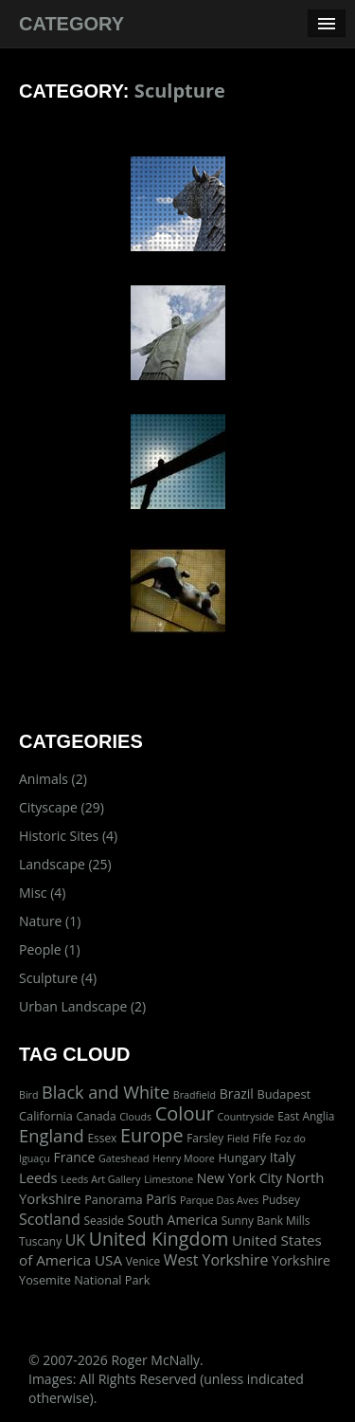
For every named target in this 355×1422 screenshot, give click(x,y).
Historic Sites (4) (68, 836)
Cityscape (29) (61, 807)
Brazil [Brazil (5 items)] (237, 1094)
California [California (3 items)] (46, 1115)
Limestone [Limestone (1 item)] (168, 1179)
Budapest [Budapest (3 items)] (284, 1094)
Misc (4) (42, 893)
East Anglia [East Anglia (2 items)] (305, 1115)
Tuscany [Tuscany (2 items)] (40, 1241)
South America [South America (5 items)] (173, 1220)
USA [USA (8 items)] (108, 1259)
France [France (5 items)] (75, 1157)
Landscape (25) (65, 864)
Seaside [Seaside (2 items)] (103, 1220)
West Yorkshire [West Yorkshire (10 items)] (216, 1259)
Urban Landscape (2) (82, 1006)
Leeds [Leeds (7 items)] (38, 1177)
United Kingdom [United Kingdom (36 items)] (159, 1238)
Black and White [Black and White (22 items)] (105, 1092)
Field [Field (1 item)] (238, 1138)
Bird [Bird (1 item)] (28, 1095)
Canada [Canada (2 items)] (96, 1115)
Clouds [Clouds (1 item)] (135, 1116)
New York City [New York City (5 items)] (239, 1178)
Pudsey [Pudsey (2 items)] (281, 1199)
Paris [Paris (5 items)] (161, 1199)
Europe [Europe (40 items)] (152, 1135)
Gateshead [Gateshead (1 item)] (124, 1158)
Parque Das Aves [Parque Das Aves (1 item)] (219, 1200)
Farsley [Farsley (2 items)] (204, 1137)
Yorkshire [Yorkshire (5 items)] (301, 1260)
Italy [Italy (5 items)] (282, 1157)
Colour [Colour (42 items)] (184, 1113)
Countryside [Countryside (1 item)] (246, 1116)
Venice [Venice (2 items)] (143, 1260)
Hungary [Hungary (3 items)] (242, 1157)
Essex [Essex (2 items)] (101, 1137)
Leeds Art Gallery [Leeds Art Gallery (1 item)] (100, 1179)
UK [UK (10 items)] (75, 1240)
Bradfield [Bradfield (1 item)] (194, 1095)
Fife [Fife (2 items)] (262, 1137)
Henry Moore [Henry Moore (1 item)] (183, 1158)
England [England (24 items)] (51, 1135)
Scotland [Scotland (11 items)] (49, 1219)
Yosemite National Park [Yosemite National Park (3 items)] (84, 1279)
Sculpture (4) (58, 978)
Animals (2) (53, 779)
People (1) (49, 949)
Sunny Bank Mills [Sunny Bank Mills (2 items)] (266, 1220)
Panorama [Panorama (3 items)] (113, 1199)
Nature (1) (49, 921)
